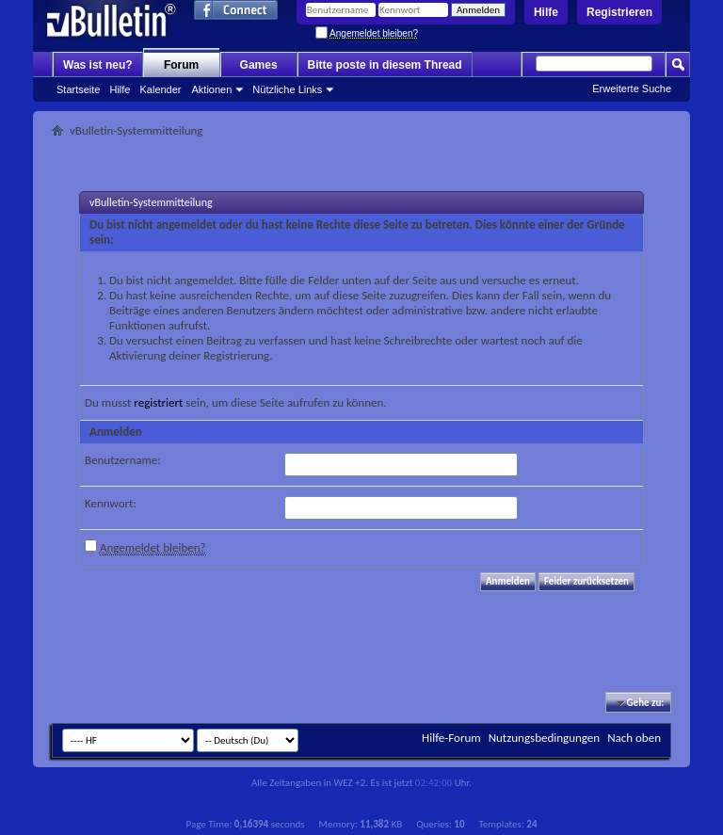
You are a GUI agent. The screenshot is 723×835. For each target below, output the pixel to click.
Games (259, 65)
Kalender (160, 89)
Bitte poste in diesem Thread (385, 65)
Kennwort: (111, 503)
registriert (158, 402)
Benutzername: (123, 460)
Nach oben (634, 738)
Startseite (78, 89)
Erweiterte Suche (631, 88)
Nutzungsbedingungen (545, 738)
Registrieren (619, 12)
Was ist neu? (98, 65)
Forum (181, 65)
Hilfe (546, 12)
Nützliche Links (287, 89)
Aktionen (212, 89)
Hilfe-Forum (451, 738)
